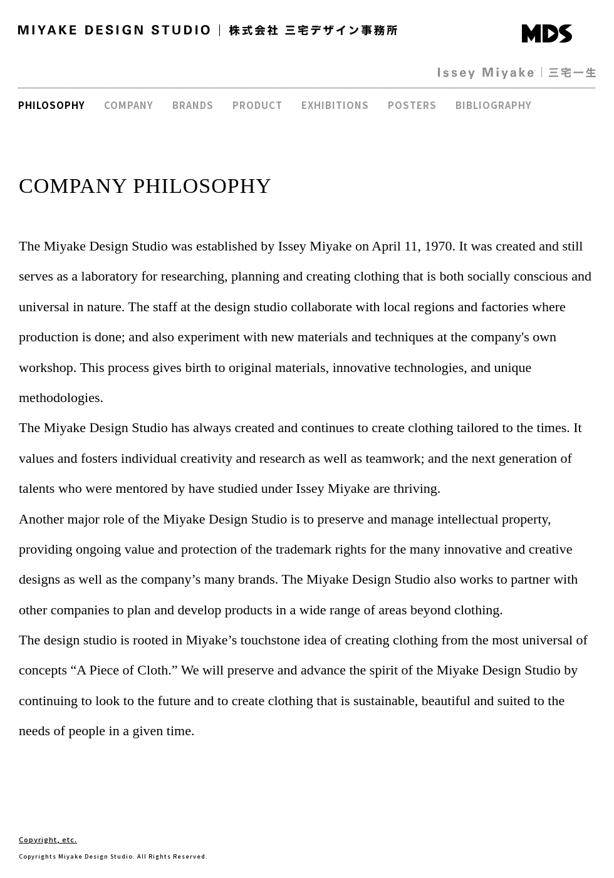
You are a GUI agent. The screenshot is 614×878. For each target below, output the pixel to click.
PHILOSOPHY (51, 104)
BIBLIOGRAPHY (493, 104)
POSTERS (412, 104)
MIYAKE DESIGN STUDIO (114, 30)
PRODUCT (257, 104)
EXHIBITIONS (335, 104)
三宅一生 (572, 73)
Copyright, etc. (48, 839)
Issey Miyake (486, 74)
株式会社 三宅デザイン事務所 (313, 30)
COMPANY (129, 104)
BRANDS (193, 104)
